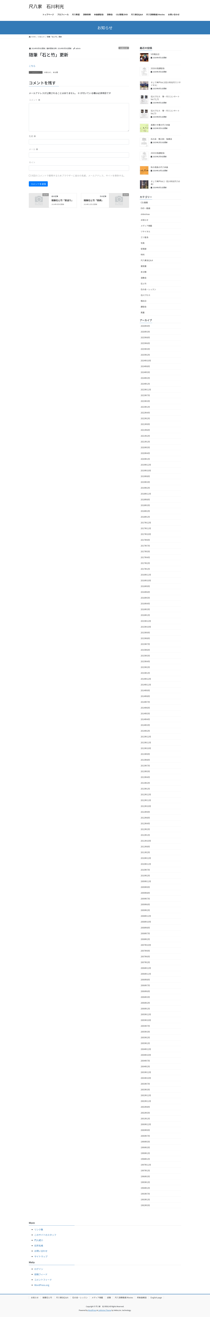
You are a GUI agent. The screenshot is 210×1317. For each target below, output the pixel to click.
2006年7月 (145, 985)
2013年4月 (145, 777)
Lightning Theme (104, 1310)
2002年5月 (145, 1112)
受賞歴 (143, 248)
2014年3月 (145, 725)
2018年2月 (145, 511)
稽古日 (143, 300)
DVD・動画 (145, 208)
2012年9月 (145, 812)
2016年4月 (145, 603)
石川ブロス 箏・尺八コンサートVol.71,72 (165, 98)
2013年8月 (145, 759)
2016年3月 (145, 609)
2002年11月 (146, 1101)
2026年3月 (145, 331)
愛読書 (143, 266)
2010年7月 (145, 869)
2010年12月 (146, 858)
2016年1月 (145, 615)
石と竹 (143, 283)
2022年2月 (145, 418)
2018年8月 (145, 499)
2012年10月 (146, 806)
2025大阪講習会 (158, 153)
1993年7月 (145, 1193)
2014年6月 (145, 707)
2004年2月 (145, 1066)
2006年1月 (145, 1008)
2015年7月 (145, 644)
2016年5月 (145, 597)
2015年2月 (145, 667)
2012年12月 (146, 794)
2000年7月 (145, 1135)
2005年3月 (145, 1031)
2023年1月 (145, 406)
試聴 (109, 1297)
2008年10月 (146, 921)
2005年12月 (146, 1014)
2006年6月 (145, 991)
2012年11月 (146, 800)
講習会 (143, 306)
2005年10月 (146, 1020)
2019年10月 (146, 470)
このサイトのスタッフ (45, 1234)
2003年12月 (146, 1072)
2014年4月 (145, 719)
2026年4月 (145, 326)
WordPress (92, 1310)
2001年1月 (145, 1118)
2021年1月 (145, 441)
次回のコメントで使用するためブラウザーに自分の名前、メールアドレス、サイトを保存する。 (78, 175)
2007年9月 (145, 950)
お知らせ (123, 48)
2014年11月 (146, 684)
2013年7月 (145, 765)
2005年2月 (145, 1037)
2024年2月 (145, 378)
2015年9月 (145, 632)
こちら (32, 65)
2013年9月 (145, 754)
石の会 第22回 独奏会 (161, 139)
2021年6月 (145, 430)
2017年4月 (145, 557)
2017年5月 (145, 551)
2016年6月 (145, 592)
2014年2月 (145, 730)
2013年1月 (145, 788)
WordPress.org (41, 1285)
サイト (32, 162)
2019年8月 (145, 476)
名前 (32, 136)
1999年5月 (145, 1141)
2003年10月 (146, 1078)
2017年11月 (146, 528)
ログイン (38, 1269)
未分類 (55, 72)
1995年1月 (145, 1182)
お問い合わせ (40, 1251)
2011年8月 (145, 846)
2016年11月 (146, 574)
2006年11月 (146, 973)
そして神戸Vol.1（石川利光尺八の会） (165, 182)
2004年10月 (146, 1055)
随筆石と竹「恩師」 (93, 200)
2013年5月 (145, 771)
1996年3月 (145, 1176)
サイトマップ (40, 1256)
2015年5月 (145, 655)
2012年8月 (145, 817)
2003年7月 (145, 1083)
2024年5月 (145, 372)
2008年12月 (146, 916)
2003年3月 (145, 1089)
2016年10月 (146, 580)
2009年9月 (145, 887)
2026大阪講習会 (158, 68)
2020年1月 (145, 459)
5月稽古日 (155, 54)
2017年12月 (146, 522)
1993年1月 (145, 1199)
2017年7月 (145, 545)
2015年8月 (145, 638)
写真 (143, 243)
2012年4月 (145, 823)
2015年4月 (145, 661)
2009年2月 (145, 910)
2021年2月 (145, 435)
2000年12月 (146, 1124)
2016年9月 (145, 586)
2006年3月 (145, 997)
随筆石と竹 (47, 1297)
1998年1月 (145, 1159)
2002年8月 (145, 1106)
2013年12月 (146, 736)
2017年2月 (145, 563)
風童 (143, 312)
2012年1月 (145, 835)
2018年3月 (145, 505)
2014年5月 (145, 713)
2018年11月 (146, 493)
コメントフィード (43, 1279)
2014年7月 (145, 702)
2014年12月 (146, 678)
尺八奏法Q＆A (147, 260)
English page (156, 1297)
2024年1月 (145, 383)
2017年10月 (146, 534)
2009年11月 (146, 881)
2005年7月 (145, 1026)
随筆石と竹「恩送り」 (62, 200)
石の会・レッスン (148, 289)
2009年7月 (145, 898)
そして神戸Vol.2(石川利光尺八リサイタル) (166, 83)
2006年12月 (146, 968)
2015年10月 (146, 626)
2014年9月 (145, 690)
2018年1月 (145, 516)
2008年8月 (145, 927)
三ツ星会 (144, 237)
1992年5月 (145, 1205)
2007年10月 (146, 945)
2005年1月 (145, 1043)
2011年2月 (145, 852)
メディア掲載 (146, 225)
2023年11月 (146, 389)
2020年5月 (145, 447)
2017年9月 (145, 540)
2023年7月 (145, 395)
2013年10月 (146, 748)
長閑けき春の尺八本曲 (160, 124)
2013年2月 (145, 783)
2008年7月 (145, 933)
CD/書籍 (144, 202)
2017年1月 (145, 569)
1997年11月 (146, 1164)
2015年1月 (145, 673)
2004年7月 (145, 1060)
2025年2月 (145, 354)
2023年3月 (145, 401)
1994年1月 (145, 1188)
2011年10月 (146, 840)
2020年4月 (145, 453)
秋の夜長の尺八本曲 (159, 167)
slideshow (145, 214)
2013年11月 (146, 742)
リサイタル (145, 231)
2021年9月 (145, 424)
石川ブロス (145, 295)
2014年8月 (145, 696)
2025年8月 (145, 337)
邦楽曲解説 (142, 1297)
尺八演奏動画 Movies (124, 1297)
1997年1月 (145, 1170)
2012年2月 (145, 829)
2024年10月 (146, 360)
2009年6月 (145, 904)
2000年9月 (145, 1130)
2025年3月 (145, 349)
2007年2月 (145, 962)
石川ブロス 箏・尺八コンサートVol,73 (165, 112)
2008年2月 (145, 939)
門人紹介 (38, 1240)
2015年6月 (145, 649)
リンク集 (38, 1229)
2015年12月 (146, 621)
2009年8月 (145, 892)
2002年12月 (146, 1095)
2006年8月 (145, 979)
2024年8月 (145, 366)
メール (33, 149)
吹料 (143, 254)
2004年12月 (146, 1049)
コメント (34, 99)
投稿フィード (40, 1274)
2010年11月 (146, 864)
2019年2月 (145, 487)
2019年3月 (145, 482)
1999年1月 (145, 1153)
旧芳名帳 (38, 1245)
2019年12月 (146, 464)
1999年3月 (145, 1147)
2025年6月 (145, 343)
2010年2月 (145, 875)
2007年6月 (145, 956)
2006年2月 (145, 1002)
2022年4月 (145, 412)
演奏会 (143, 277)
